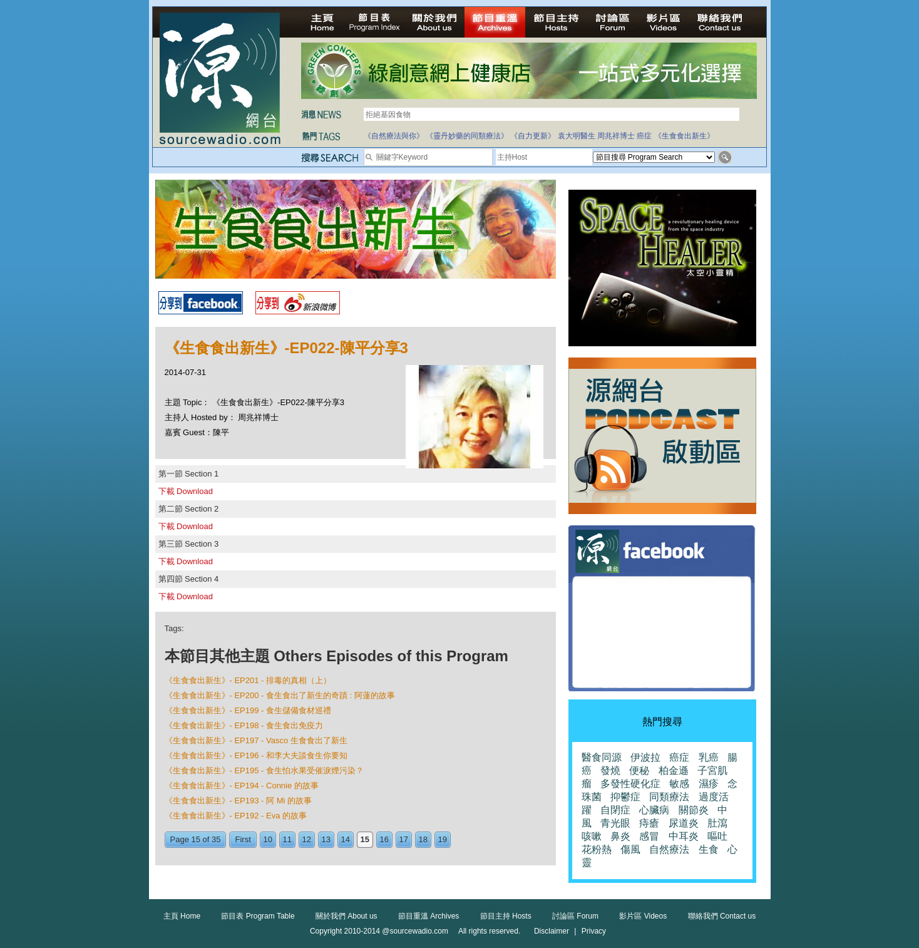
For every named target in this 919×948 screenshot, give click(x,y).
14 (345, 839)
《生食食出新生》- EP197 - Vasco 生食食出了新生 (256, 740)
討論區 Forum (575, 916)
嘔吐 (717, 836)
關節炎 (694, 810)
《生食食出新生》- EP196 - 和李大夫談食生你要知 (256, 755)
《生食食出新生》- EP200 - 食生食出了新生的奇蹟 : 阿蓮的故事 (280, 695)
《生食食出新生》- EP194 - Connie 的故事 (242, 785)
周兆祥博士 (616, 135)
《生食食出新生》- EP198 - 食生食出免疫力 (244, 725)
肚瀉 (717, 823)
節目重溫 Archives (428, 916)
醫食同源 (602, 757)
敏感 (679, 783)
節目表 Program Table (257, 916)
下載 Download (185, 491)
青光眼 (615, 823)
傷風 (630, 849)
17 (403, 839)
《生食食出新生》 (684, 135)
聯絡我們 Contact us (722, 916)
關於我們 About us (346, 916)
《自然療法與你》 (394, 135)
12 (306, 839)
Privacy (594, 931)
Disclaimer (551, 931)
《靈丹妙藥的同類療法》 (467, 135)
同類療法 (669, 796)
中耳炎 (684, 836)
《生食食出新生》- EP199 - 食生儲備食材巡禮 (248, 710)
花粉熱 (597, 849)
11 (287, 839)
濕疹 (709, 783)
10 (268, 839)
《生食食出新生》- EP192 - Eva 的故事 (236, 815)
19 (442, 839)
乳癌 (709, 757)
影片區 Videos (643, 916)
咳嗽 (592, 836)
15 (365, 839)
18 (423, 839)
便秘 (639, 770)
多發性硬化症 (630, 783)
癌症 (644, 135)
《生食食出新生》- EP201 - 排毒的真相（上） (248, 680)
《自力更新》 (532, 135)
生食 (709, 849)
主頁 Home (181, 916)
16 (384, 839)
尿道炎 (684, 823)
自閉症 (615, 810)
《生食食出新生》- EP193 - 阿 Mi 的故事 (238, 800)
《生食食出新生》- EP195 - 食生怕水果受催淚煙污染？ (264, 770)
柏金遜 (674, 770)
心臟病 (654, 810)
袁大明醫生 (576, 135)
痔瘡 (649, 823)
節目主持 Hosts (505, 916)
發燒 (610, 770)
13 (326, 839)
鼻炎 (620, 836)
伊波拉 (645, 757)
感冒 (649, 836)
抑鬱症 (625, 796)
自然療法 (669, 849)
